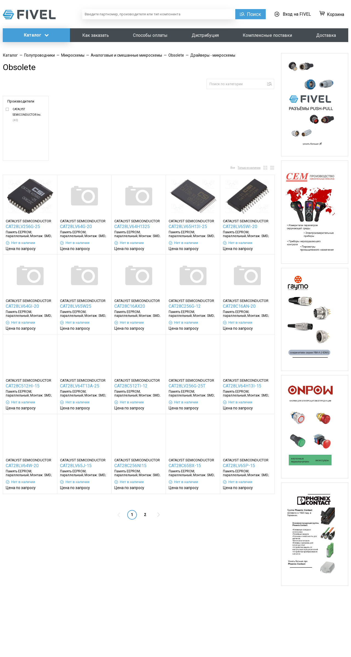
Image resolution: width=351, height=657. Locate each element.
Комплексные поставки (267, 35)
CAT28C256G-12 (185, 306)
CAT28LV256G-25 (23, 226)
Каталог (36, 35)
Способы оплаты (150, 35)
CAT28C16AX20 (129, 306)
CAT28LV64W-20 (22, 465)
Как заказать (95, 35)
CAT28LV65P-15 (239, 465)
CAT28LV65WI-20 (240, 226)
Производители (20, 101)
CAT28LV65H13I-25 (188, 226)
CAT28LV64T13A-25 (79, 386)
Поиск (254, 14)
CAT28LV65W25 (75, 306)
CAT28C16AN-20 (239, 306)
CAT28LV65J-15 (76, 465)
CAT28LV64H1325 (132, 226)
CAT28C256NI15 (130, 465)
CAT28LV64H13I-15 (242, 386)
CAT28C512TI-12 (131, 386)
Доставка (326, 35)
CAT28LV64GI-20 (22, 306)
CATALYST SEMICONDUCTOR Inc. (27, 115)
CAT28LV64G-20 (76, 226)
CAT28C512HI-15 (22, 386)
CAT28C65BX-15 (185, 465)
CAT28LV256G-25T (187, 386)
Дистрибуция (205, 35)
